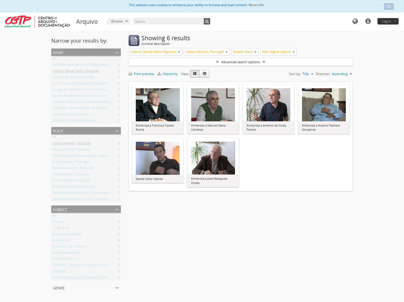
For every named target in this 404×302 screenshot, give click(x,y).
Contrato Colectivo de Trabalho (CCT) (80, 266)
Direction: (323, 73)
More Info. (257, 5)
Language (355, 21)
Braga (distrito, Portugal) (71, 162)
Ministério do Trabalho (69, 247)
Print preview (141, 73)
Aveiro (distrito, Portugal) (71, 181)
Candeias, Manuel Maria (70, 115)
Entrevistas (60, 241)
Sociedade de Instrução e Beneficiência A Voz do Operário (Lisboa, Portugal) (110, 193)
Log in (386, 21)
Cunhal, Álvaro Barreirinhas (73, 78)
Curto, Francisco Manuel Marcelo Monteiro (85, 84)
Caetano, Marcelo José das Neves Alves (81, 102)
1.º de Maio (60, 228)
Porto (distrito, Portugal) (71, 150)
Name (58, 52)
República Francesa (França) (73, 187)
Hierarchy (168, 73)
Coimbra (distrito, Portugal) (73, 168)
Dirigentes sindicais (66, 235)
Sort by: (295, 73)
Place (58, 130)
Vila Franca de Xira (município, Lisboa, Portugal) (88, 156)
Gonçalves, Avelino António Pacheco (80, 90)
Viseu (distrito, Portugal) (70, 175)
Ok (389, 6)
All (54, 59)
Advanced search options (240, 62)
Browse (117, 21)
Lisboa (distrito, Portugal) (71, 144)
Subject (60, 208)
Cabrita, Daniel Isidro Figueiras (75, 71)
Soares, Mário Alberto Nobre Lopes (79, 96)
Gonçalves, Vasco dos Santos (74, 121)
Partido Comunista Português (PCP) (79, 278)
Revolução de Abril (66, 253)
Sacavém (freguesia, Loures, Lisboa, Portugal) (86, 199)
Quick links (367, 21)
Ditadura (59, 272)
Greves (57, 222)
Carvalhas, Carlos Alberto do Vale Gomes (83, 109)
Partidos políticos (65, 259)
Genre (59, 287)
